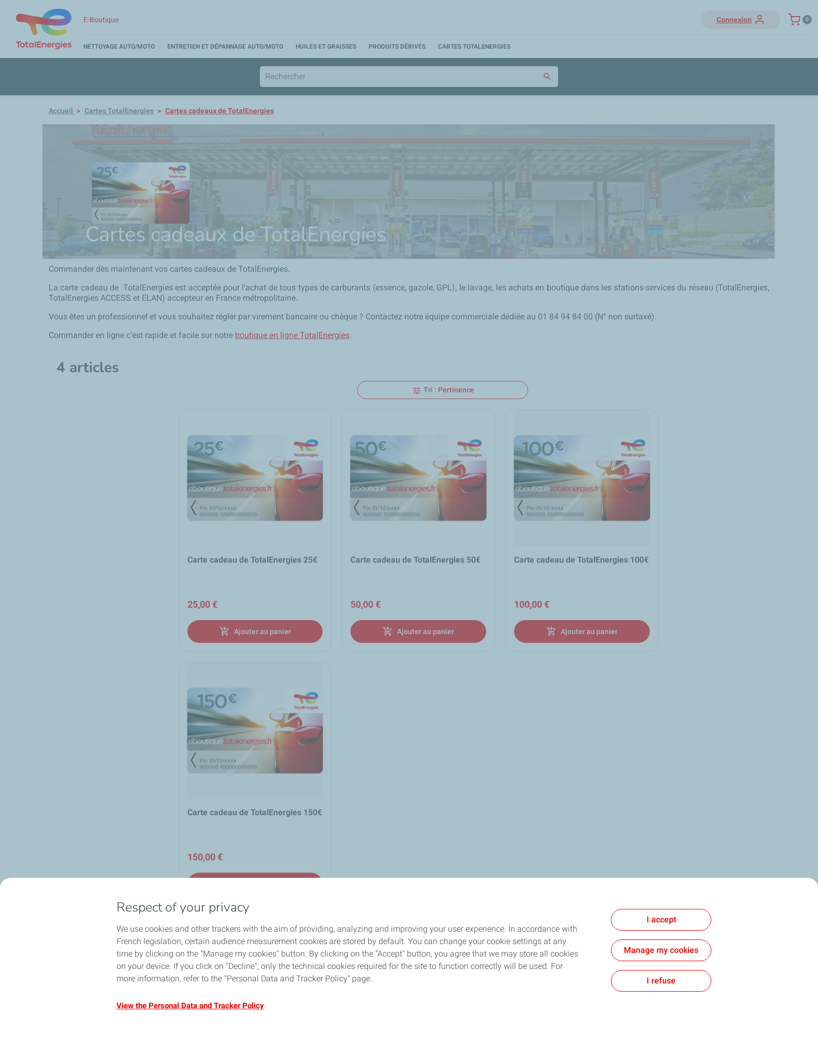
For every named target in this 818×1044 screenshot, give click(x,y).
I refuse (661, 981)
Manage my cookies (661, 950)
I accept (661, 919)
